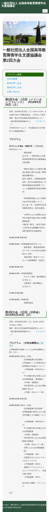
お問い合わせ (13, 92)
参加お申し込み (14, 83)
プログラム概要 (14, 74)
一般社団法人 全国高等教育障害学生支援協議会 (23, 4)
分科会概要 (12, 79)
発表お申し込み (14, 87)
